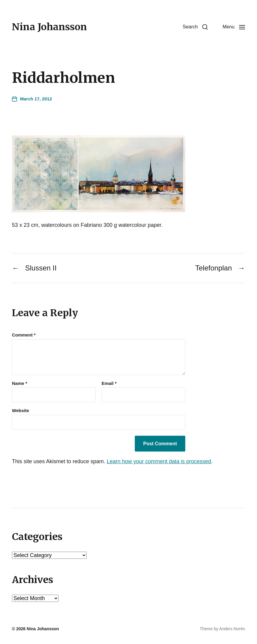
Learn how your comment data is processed (159, 461)
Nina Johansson (49, 27)
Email (109, 383)
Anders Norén (232, 628)
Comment (24, 335)
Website (20, 410)
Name (19, 383)
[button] (195, 26)
